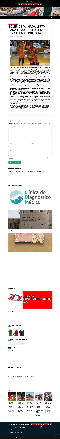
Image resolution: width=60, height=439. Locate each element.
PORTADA (10, 424)
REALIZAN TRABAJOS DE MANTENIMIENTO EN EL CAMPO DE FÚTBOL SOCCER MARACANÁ (31, 406)
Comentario (11, 126)
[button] (9, 196)
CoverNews (37, 437)
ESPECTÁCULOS (11, 430)
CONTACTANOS (18, 432)
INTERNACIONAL (20, 430)
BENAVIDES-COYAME (24, 424)
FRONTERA (10, 427)
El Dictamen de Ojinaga (19, 10)
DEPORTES (22, 427)
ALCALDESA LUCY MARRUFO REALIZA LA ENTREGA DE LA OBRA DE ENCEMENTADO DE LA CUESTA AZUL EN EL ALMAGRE (39, 409)
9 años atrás (11, 36)
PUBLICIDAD (11, 432)
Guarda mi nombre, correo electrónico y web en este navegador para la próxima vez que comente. (29, 157)
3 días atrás (11, 410)
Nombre (10, 143)
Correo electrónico (33, 144)
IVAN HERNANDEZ (18, 36)
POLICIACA (20, 399)
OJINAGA (10, 399)
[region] (30, 196)
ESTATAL (10, 398)
